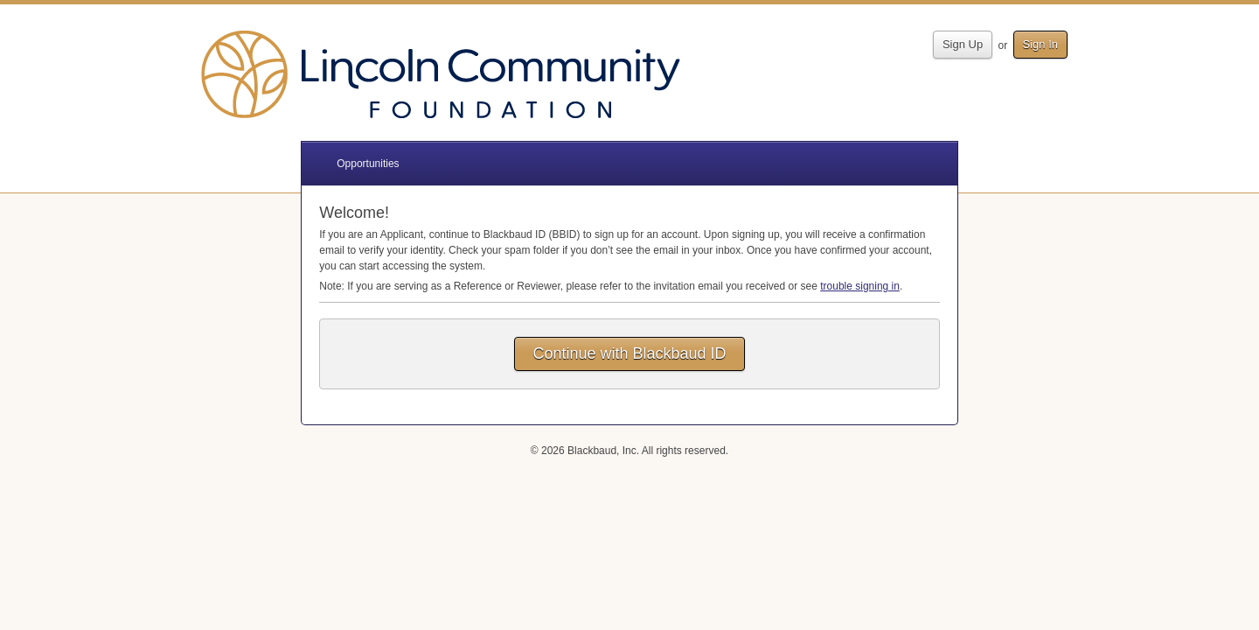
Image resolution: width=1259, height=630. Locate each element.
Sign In (1040, 44)
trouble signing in (860, 286)
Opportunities (368, 164)
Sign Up (963, 44)
